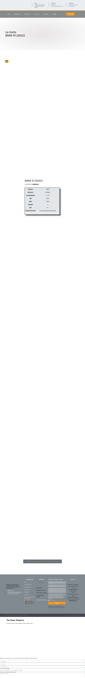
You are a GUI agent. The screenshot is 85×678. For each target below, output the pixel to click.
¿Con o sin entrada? (5, 659)
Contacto (37, 14)
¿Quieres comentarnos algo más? (8, 662)
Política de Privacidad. (60, 591)
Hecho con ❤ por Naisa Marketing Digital (71, 606)
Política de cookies (40, 581)
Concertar (71, 3)
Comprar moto (17, 14)
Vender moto (28, 14)
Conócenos (45, 14)
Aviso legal (39, 578)
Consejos (54, 14)
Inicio (8, 14)
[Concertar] (66, 4)
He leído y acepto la (56, 591)
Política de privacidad (41, 583)
